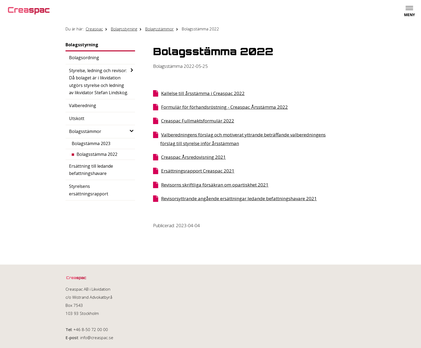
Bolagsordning (84, 58)
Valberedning (82, 105)
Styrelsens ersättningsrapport (88, 189)
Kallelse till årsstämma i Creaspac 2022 (203, 93)
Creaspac (94, 28)
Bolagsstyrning (124, 28)
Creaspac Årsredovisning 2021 (193, 157)
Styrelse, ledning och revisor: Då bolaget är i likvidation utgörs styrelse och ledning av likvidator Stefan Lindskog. (98, 82)
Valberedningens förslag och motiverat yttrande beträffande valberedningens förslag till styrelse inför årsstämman (243, 139)
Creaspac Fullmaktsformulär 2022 (197, 121)
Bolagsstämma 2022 (200, 28)
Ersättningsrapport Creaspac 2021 (197, 171)
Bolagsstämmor (159, 28)
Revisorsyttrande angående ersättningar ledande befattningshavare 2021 (239, 198)
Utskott (76, 118)
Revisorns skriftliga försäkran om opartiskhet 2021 (214, 185)
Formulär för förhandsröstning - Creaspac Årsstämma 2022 (224, 107)
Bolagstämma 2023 (91, 143)
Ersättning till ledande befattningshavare (91, 169)
